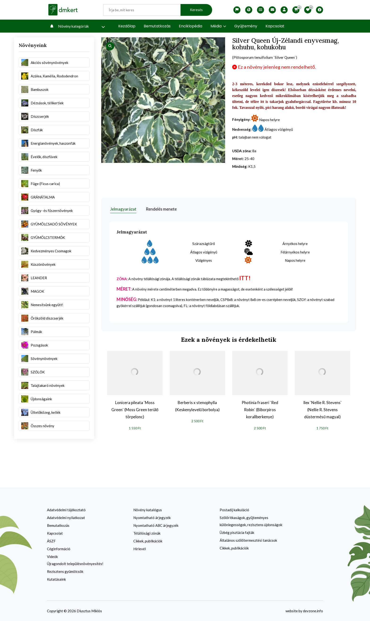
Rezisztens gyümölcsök (65, 571)
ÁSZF (51, 541)
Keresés (196, 10)
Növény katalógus (147, 509)
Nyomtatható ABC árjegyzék (155, 525)
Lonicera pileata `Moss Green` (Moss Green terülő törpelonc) (134, 409)
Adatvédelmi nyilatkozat (66, 517)
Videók (52, 556)
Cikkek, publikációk (147, 541)
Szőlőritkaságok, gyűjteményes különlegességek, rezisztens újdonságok (251, 521)
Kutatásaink (56, 579)
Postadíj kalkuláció (234, 509)
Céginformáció (58, 548)
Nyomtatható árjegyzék (152, 517)
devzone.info (313, 610)
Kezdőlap (126, 26)
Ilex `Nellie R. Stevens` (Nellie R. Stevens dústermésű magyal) (322, 409)
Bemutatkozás (157, 26)
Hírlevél (139, 548)
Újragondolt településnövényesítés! (75, 563)
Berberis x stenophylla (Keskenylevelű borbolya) (197, 406)
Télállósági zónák (146, 533)
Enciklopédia (190, 26)
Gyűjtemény (245, 26)
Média (218, 26)
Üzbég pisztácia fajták (237, 532)
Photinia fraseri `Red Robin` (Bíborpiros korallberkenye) (260, 409)
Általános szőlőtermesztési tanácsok (248, 540)
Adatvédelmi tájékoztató (66, 509)
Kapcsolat (274, 26)
